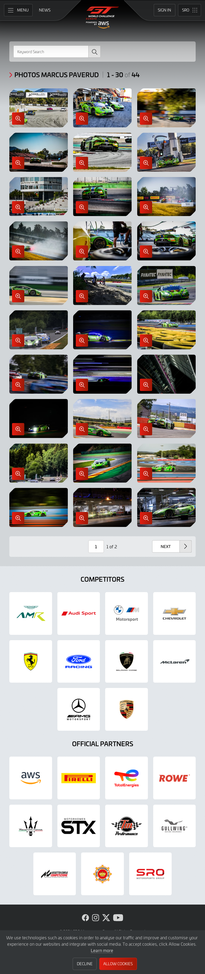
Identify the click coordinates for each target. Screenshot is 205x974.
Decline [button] (85, 963)
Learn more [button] (102, 950)
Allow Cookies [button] (118, 963)
